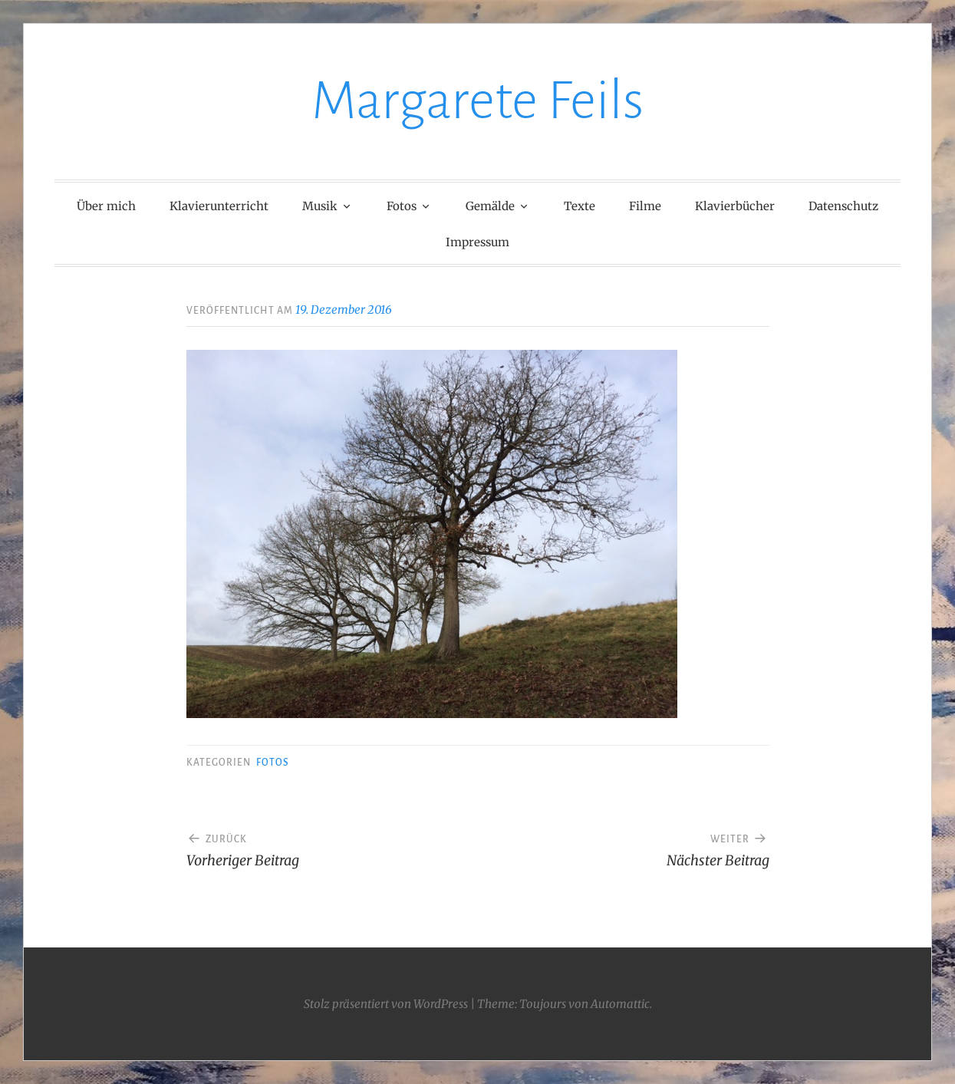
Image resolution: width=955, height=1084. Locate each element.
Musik (320, 206)
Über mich (106, 206)
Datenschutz (843, 206)
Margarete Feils (477, 101)
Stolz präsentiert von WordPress (386, 1004)
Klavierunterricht (219, 206)
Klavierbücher (735, 206)
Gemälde (490, 206)
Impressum (477, 242)
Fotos (402, 206)
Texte (579, 206)
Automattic (620, 1004)
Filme (645, 206)
